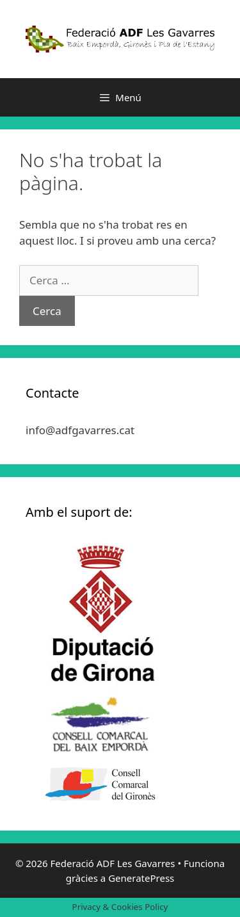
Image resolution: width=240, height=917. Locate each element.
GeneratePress (141, 878)
